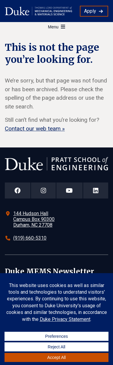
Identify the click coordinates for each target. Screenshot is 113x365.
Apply (90, 11)
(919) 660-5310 (29, 238)
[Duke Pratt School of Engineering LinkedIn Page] (95, 190)
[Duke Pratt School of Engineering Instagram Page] (43, 190)
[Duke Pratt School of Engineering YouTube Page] (69, 190)
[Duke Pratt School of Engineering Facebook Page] (17, 190)
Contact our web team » (35, 128)
